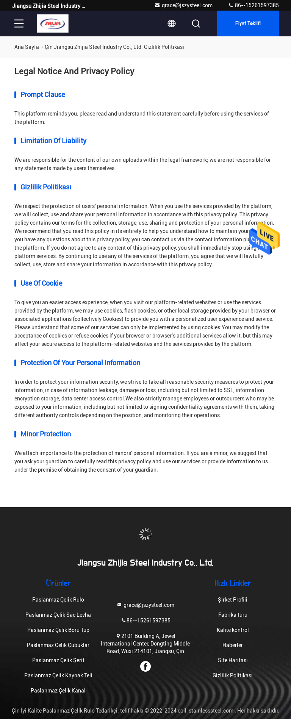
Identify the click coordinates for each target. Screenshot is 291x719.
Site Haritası (233, 660)
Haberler (232, 645)
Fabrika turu (232, 615)
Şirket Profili (232, 600)
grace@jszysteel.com (183, 5)
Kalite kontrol (233, 630)
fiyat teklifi (248, 23)
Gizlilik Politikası (233, 675)
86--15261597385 (253, 5)
